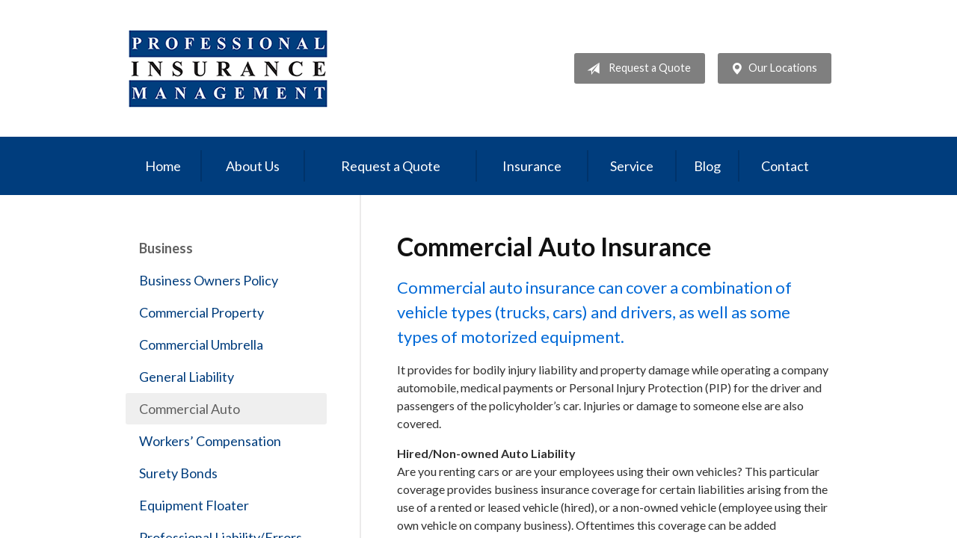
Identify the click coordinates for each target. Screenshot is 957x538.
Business (166, 248)
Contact (785, 166)
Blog (707, 166)
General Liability (186, 376)
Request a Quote (636, 69)
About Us (253, 166)
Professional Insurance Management (228, 68)
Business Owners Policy (208, 280)
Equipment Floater (194, 505)
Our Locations (770, 69)
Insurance (531, 166)
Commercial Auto (189, 409)
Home (163, 166)
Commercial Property (201, 312)
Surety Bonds (178, 473)
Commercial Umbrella (201, 344)
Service (631, 166)
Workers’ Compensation (210, 441)
